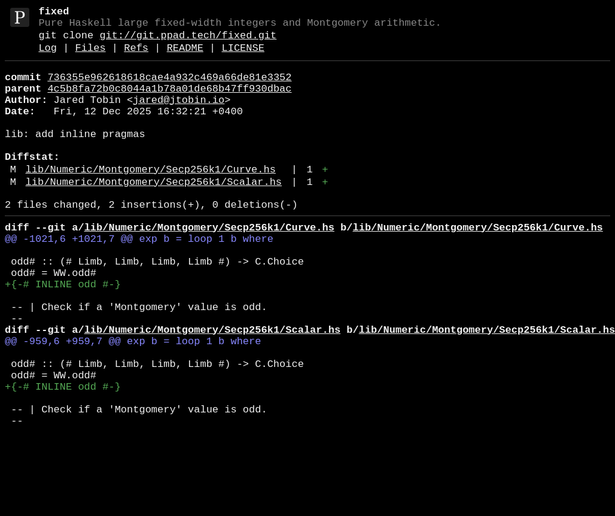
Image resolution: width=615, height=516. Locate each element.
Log (47, 56)
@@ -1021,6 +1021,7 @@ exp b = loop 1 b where (139, 279)
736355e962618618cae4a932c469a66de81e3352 (169, 88)
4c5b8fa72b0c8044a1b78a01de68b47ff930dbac (169, 102)
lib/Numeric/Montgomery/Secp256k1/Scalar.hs (154, 214)
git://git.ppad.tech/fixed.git (187, 41)
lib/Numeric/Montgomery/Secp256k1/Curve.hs (151, 200)
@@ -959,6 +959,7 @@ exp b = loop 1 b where (133, 402)
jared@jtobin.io (178, 116)
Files (90, 56)
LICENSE (242, 56)
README (185, 56)
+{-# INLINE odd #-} (63, 334)
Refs (136, 56)
